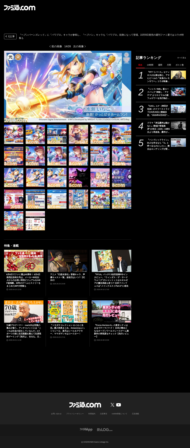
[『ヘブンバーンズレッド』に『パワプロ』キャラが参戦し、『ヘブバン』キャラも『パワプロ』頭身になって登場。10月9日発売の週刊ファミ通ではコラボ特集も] (13, 134)
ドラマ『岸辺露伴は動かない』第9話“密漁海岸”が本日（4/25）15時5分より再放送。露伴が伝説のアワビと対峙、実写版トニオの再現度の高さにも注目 (158, 128)
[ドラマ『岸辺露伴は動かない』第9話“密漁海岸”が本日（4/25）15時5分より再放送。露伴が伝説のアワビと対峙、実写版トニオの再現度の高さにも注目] (178, 125)
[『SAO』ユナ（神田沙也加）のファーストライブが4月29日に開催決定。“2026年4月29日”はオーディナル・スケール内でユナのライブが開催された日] (178, 108)
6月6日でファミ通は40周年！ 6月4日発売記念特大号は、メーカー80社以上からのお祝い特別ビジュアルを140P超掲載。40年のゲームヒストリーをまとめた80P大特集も (23, 280)
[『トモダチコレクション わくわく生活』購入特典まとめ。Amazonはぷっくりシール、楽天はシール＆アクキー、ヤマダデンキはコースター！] (67, 311)
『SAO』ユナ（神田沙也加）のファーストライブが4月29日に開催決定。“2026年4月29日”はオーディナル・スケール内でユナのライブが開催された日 (158, 111)
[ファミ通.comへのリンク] (19, 7)
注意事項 (103, 414)
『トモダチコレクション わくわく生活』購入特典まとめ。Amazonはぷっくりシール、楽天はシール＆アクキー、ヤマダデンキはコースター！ (67, 329)
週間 (160, 65)
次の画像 (78, 46)
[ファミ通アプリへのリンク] (86, 429)
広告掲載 (135, 414)
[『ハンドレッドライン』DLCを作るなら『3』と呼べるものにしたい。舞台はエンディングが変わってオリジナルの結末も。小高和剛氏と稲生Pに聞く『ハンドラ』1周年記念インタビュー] (178, 142)
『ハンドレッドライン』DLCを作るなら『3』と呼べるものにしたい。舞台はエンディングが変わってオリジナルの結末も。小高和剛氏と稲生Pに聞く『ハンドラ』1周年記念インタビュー (158, 145)
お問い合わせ (56, 414)
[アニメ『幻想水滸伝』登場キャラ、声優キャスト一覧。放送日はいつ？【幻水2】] (67, 261)
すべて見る (181, 58)
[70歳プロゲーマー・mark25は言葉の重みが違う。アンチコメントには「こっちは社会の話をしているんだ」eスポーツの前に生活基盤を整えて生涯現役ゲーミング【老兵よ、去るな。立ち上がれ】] (24, 311)
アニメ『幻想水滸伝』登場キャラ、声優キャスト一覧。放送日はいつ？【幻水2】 (67, 277)
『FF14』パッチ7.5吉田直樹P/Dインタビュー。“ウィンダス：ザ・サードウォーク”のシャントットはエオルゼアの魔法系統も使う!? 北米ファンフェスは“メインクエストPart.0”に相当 (111, 280)
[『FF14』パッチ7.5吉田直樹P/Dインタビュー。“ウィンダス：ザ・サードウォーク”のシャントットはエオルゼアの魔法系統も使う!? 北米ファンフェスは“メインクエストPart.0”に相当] (111, 261)
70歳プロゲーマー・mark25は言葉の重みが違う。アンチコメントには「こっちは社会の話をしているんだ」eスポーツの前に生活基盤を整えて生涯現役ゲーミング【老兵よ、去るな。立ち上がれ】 (23, 331)
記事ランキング (148, 58)
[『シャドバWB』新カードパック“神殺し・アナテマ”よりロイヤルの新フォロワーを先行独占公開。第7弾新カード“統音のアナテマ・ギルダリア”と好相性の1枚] (178, 92)
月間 (169, 65)
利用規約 (91, 414)
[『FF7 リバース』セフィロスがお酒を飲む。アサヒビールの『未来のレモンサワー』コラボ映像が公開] (178, 75)
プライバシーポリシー (75, 414)
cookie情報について (119, 414)
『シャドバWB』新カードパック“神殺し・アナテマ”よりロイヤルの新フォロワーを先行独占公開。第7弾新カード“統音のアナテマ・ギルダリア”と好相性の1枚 (158, 94)
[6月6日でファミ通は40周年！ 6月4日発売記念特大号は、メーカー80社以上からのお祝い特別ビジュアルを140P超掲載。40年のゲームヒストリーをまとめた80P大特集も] (24, 261)
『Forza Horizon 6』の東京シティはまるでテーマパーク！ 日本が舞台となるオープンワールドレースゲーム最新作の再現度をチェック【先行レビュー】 (111, 331)
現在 (140, 65)
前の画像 (56, 46)
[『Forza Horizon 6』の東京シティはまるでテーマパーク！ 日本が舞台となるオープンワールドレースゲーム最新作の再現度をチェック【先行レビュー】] (111, 311)
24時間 (150, 65)
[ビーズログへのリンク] (104, 429)
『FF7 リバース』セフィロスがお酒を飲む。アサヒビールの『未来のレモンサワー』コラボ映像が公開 (158, 77)
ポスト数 (180, 65)
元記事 (10, 36)
